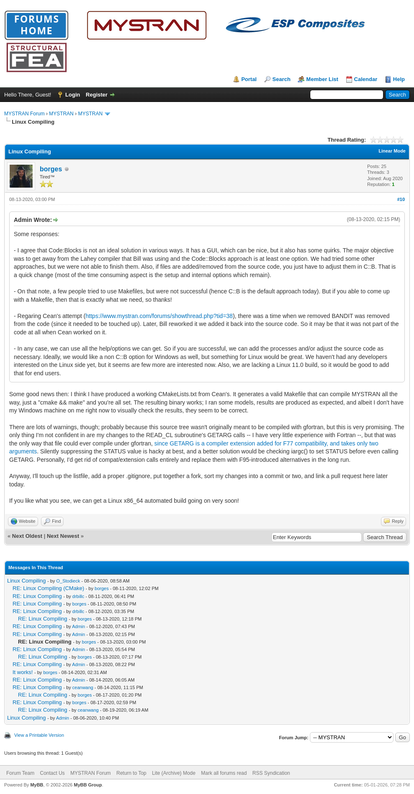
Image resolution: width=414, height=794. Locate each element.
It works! (23, 672)
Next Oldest (27, 536)
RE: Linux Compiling (37, 596)
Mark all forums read (224, 773)
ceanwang (82, 687)
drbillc (78, 596)
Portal (249, 79)
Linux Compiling (26, 581)
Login (72, 95)
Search (281, 79)
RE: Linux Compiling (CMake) (48, 588)
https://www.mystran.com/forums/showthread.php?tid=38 (159, 316)
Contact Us (52, 773)
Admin (78, 626)
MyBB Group (88, 784)
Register (96, 95)
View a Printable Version (39, 735)
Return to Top (131, 773)
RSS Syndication (271, 773)
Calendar (366, 79)
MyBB (36, 784)
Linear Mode (392, 150)
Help (399, 79)
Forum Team (20, 773)
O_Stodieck (68, 580)
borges (51, 169)
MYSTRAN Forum (24, 114)
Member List (322, 79)
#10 (401, 199)
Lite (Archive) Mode (173, 773)
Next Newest (63, 536)
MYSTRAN (61, 114)
